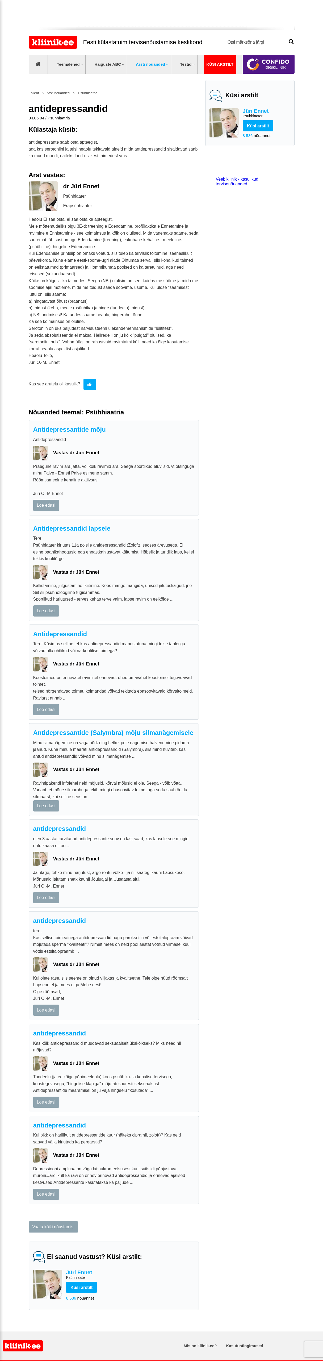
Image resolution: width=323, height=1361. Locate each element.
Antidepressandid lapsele (72, 528)
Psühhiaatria (87, 93)
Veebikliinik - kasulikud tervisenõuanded (237, 181)
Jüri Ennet (266, 113)
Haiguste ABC (107, 64)
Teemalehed (68, 64)
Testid (185, 64)
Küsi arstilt (219, 64)
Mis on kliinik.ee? (200, 1345)
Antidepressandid (60, 634)
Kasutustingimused (244, 1345)
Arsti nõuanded (150, 64)
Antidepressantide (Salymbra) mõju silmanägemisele (113, 732)
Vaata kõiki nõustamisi (53, 1227)
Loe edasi (46, 505)
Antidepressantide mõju (69, 429)
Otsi (291, 41)
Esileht (34, 93)
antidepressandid (59, 828)
